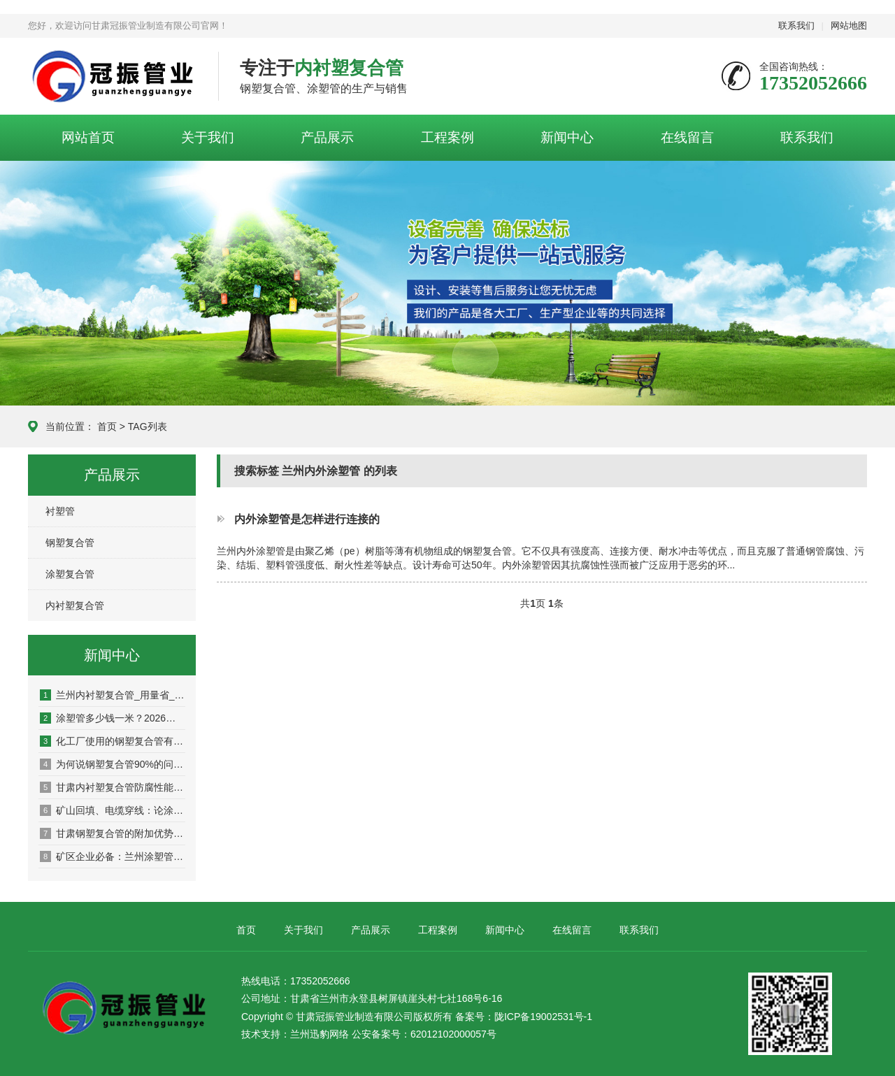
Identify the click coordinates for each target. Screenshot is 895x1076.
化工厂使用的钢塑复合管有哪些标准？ (112, 741)
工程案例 (447, 137)
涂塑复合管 (69, 574)
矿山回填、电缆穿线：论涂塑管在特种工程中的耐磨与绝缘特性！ (112, 810)
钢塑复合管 (69, 542)
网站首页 (88, 137)
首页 (107, 426)
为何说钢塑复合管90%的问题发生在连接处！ (112, 764)
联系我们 (796, 25)
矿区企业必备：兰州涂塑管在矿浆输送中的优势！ (112, 856)
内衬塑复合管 (74, 605)
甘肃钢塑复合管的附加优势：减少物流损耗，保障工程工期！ (112, 833)
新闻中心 (567, 137)
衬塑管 (60, 511)
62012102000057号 (453, 1034)
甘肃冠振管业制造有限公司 (112, 77)
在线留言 (687, 137)
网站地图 (849, 25)
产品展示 (327, 137)
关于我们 (207, 137)
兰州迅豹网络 (319, 1034)
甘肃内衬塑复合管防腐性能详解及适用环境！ (112, 787)
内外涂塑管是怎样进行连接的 (307, 518)
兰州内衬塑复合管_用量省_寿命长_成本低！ (112, 695)
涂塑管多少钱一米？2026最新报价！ (112, 718)
